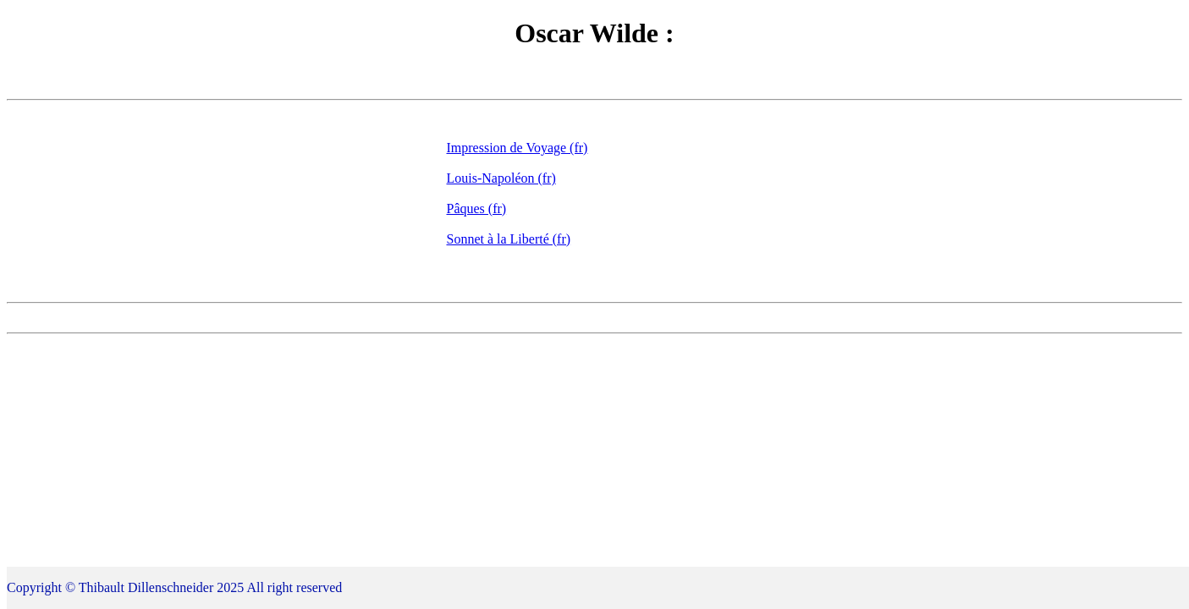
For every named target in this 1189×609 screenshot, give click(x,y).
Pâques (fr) (477, 208)
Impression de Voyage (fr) (517, 147)
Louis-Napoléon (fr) (501, 178)
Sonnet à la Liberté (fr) (509, 239)
